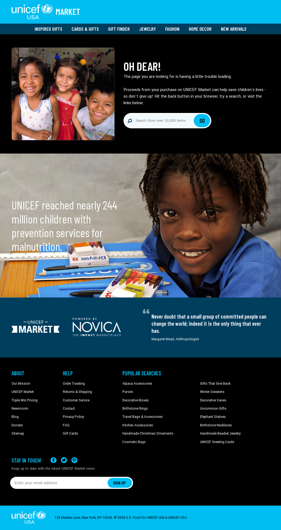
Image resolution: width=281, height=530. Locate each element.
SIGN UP (119, 482)
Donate (17, 425)
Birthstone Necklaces (216, 425)
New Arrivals (233, 29)
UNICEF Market (23, 391)
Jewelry (147, 29)
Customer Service (76, 400)
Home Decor (200, 29)
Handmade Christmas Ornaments (147, 433)
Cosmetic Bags (134, 442)
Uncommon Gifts (213, 408)
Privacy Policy (73, 416)
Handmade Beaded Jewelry (220, 433)
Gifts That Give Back (215, 383)
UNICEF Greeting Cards (217, 442)
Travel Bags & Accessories (142, 416)
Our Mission (21, 383)
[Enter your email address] (59, 483)
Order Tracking (74, 383)
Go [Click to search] (202, 120)
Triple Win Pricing (25, 400)
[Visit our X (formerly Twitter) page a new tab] (64, 460)
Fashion (172, 29)
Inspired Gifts (48, 29)
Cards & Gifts (85, 29)
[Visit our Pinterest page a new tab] (74, 460)
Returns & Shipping (77, 391)
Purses (127, 391)
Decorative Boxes (135, 400)
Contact (69, 408)
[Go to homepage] (46, 11)
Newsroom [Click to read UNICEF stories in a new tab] (20, 408)
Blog (15, 416)
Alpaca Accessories (137, 383)
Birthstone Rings (135, 408)
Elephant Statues (213, 416)
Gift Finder (119, 29)
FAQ (66, 425)
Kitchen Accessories (137, 425)
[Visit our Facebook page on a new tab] (53, 460)
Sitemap (18, 433)
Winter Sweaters (212, 391)
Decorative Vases (213, 400)
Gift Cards (70, 433)
